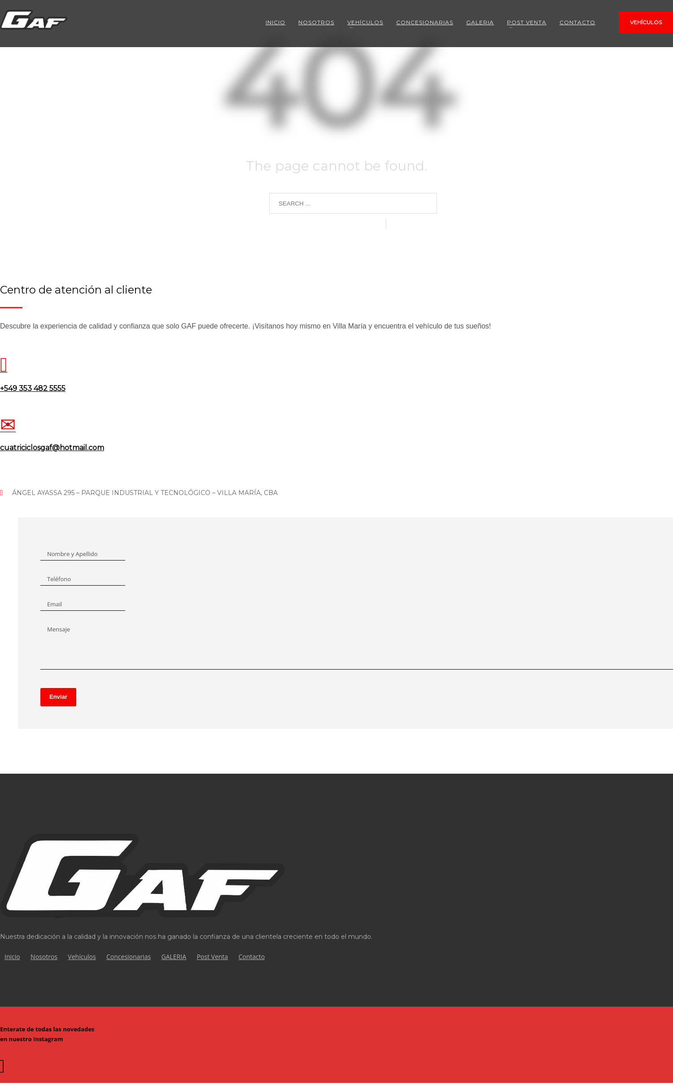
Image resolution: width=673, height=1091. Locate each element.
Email (54, 604)
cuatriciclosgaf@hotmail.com (52, 447)
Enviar (58, 704)
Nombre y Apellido (72, 554)
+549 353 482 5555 (33, 388)
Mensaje (58, 629)
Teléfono (59, 579)
